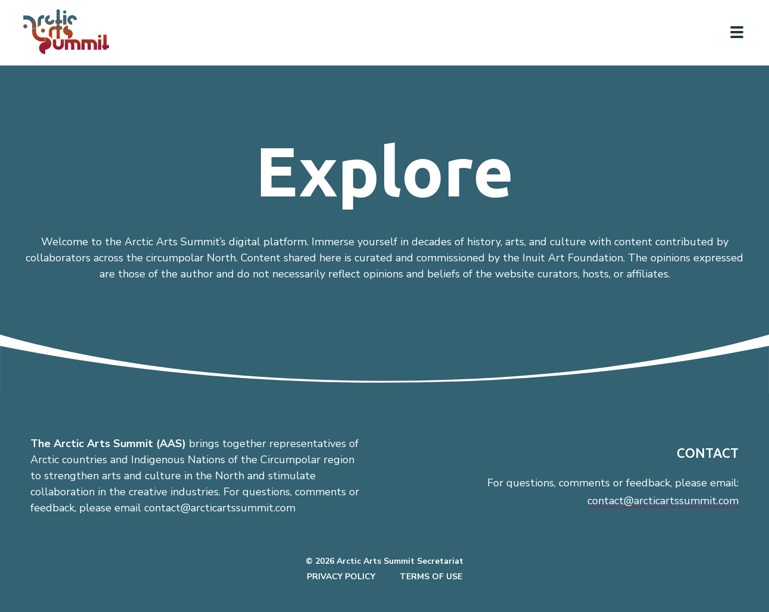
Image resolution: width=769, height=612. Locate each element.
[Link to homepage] (71, 32)
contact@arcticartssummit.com (663, 501)
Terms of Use (431, 576)
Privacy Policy (341, 576)
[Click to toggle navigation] (737, 32)
